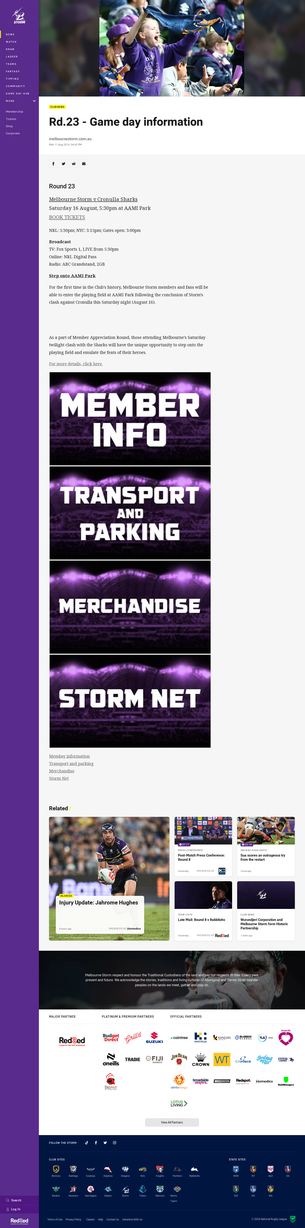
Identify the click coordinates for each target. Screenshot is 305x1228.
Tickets (11, 119)
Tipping (12, 78)
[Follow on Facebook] (96, 1142)
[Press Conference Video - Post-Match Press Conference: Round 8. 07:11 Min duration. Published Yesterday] (203, 846)
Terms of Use (54, 1219)
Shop (9, 126)
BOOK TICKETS (67, 217)
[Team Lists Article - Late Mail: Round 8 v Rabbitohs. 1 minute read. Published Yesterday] (203, 911)
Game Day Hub (18, 93)
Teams (11, 63)
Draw (10, 49)
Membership (14, 111)
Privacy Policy (73, 1219)
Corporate (13, 133)
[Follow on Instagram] (114, 1142)
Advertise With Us (132, 1219)
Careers (90, 1219)
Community (15, 86)
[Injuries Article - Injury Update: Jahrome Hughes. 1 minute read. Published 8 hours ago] (109, 879)
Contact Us (113, 1219)
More (21, 100)
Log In (13, 1209)
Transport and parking (71, 763)
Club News (57, 107)
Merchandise (61, 771)
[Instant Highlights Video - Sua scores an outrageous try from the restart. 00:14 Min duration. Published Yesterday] (266, 846)
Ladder (12, 56)
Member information (69, 756)
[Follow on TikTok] (86, 1142)
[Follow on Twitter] (105, 1142)
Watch (11, 41)
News (10, 34)
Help (100, 1219)
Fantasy (13, 71)
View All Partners (172, 1122)
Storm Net (59, 778)
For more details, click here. (76, 364)
